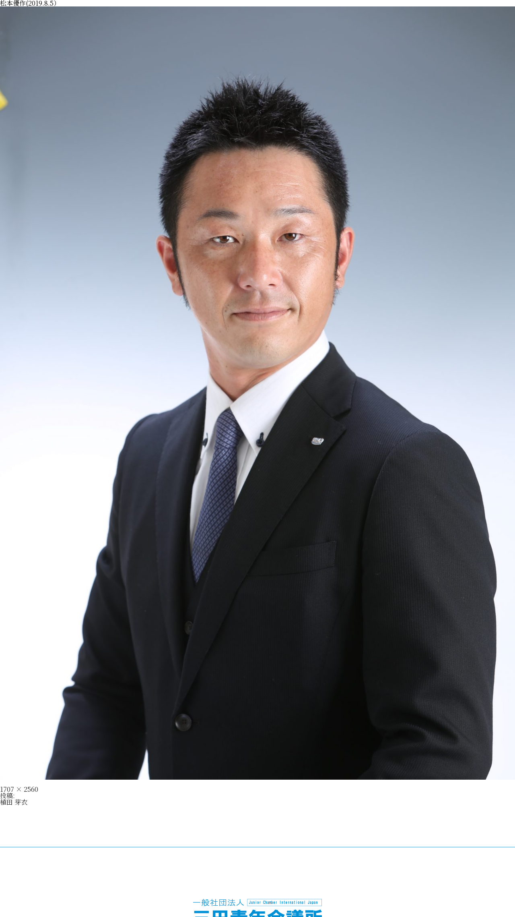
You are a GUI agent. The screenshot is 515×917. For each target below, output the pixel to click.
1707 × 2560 (19, 789)
